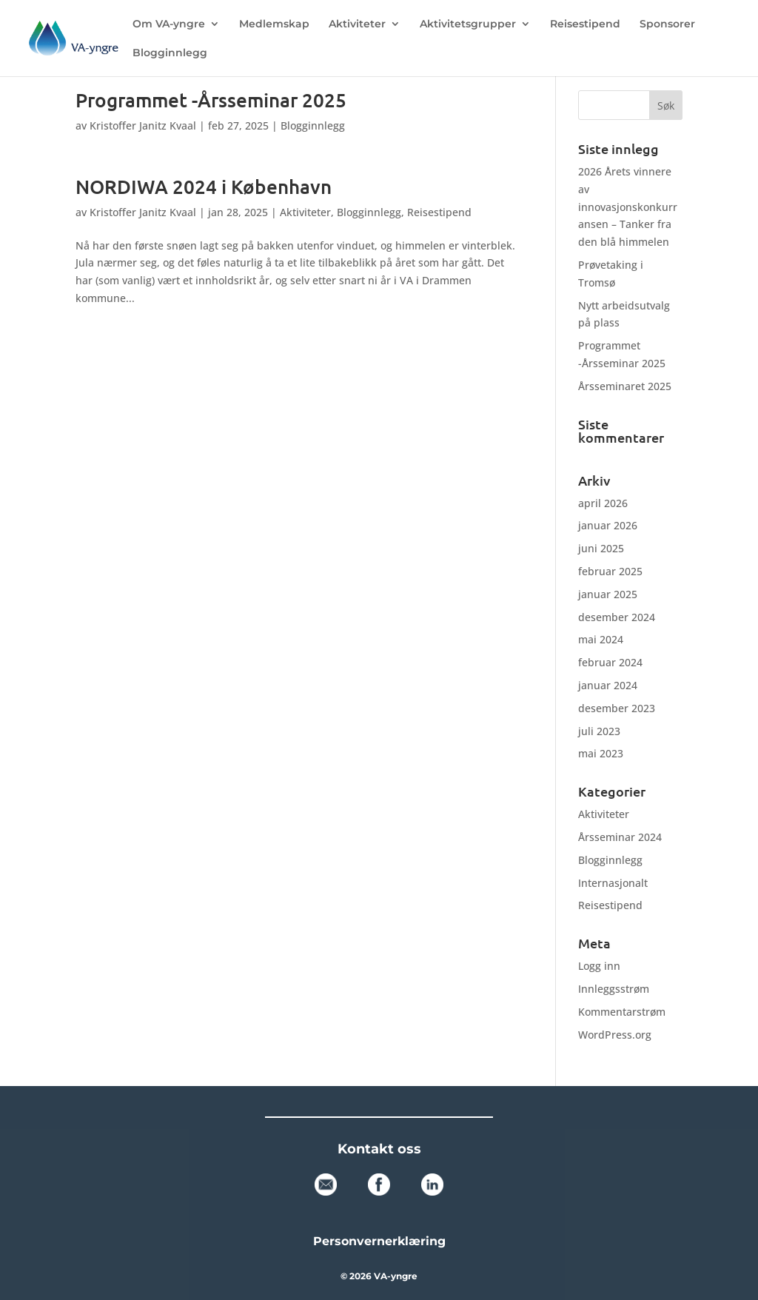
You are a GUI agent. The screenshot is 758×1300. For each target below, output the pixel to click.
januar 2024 (607, 685)
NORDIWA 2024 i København (204, 186)
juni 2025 (601, 548)
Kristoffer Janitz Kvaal (143, 125)
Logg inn (599, 966)
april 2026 (603, 503)
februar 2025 (610, 571)
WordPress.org (614, 1035)
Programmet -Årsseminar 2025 (211, 99)
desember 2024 (616, 617)
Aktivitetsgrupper (468, 24)
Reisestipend (585, 24)
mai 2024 (600, 639)
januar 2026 (607, 525)
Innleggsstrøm (613, 989)
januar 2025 (607, 594)
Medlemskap (274, 24)
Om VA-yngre (169, 24)
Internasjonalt (613, 883)
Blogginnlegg (170, 53)
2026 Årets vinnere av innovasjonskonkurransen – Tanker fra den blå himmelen (627, 206)
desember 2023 (616, 708)
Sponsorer (667, 24)
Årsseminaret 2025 (624, 386)
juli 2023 (599, 731)
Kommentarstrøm (621, 1012)
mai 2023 (600, 753)
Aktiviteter (357, 24)
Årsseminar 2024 (620, 837)
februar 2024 (610, 662)
